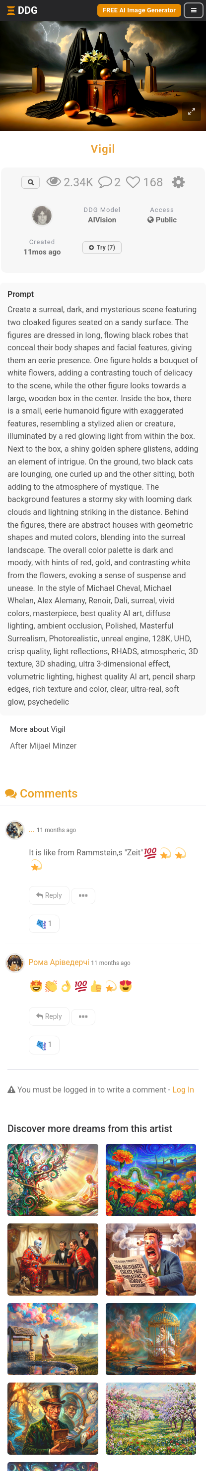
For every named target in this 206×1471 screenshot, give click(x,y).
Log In (183, 1089)
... (32, 829)
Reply (49, 895)
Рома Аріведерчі (58, 962)
